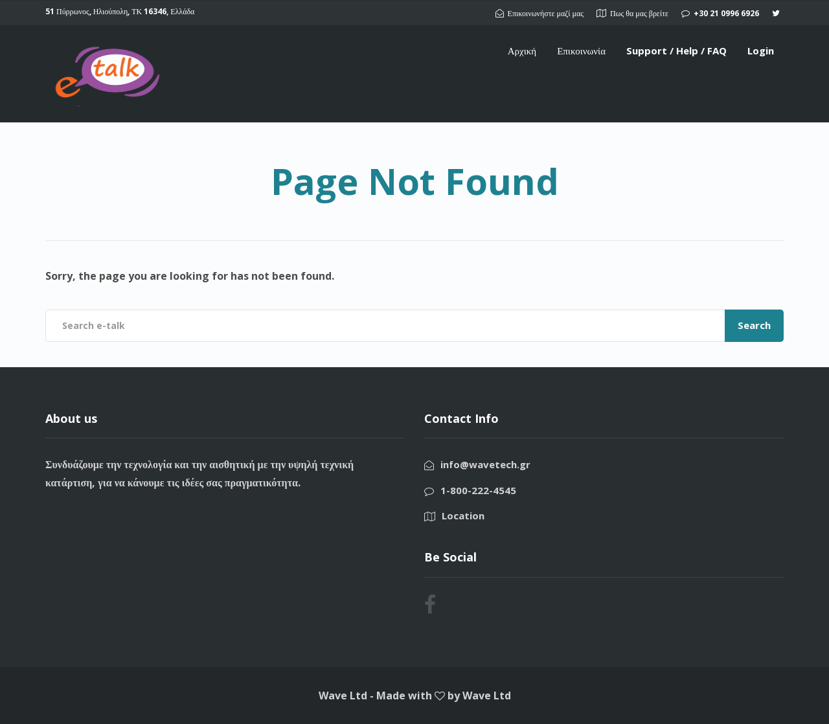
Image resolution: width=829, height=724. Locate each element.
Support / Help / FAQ (676, 50)
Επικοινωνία (581, 50)
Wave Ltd (486, 695)
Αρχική (522, 50)
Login (760, 50)
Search (754, 325)
